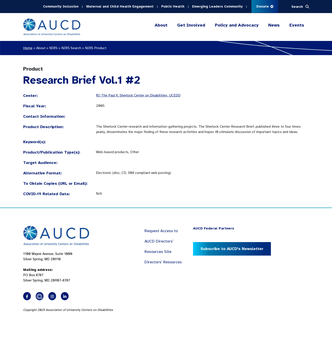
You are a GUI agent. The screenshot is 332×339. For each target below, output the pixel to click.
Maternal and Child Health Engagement (120, 6)
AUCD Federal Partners (213, 228)
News (274, 25)
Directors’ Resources (163, 262)
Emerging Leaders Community (217, 6)
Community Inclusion (61, 6)
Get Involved (191, 25)
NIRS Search (71, 48)
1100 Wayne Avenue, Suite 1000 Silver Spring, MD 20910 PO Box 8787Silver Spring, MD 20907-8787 (47, 267)
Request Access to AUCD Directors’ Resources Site (161, 241)
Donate (264, 6)
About (161, 25)
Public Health (172, 6)
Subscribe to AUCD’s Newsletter (232, 248)
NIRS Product (95, 48)
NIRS (53, 48)
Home (27, 48)
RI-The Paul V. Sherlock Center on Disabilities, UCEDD (138, 95)
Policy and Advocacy (237, 25)
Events (296, 25)
